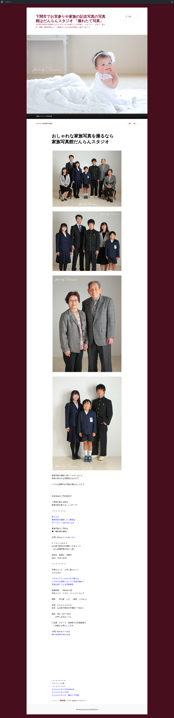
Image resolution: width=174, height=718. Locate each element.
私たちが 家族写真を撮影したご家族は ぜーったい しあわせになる (63, 520)
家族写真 (63, 700)
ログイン (8, 2)
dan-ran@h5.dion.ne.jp (61, 634)
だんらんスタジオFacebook (63, 689)
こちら (72, 537)
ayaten (74, 700)
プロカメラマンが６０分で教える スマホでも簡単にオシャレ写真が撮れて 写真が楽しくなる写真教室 (68, 581)
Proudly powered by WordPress (87, 709)
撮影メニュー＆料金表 (44, 116)
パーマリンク (81, 700)
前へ (129, 123)
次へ (136, 123)
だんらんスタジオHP (60, 692)
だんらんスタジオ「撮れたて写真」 (66, 695)
